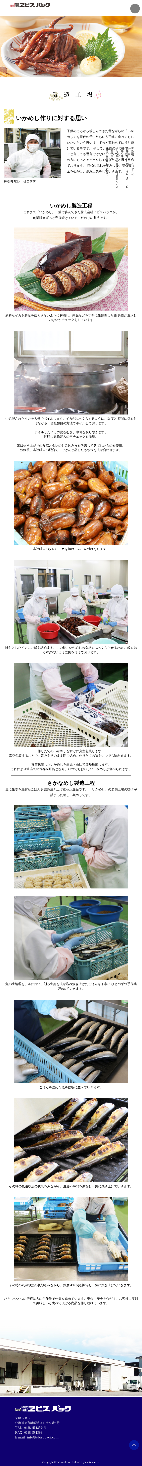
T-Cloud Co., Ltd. (66, 1462)
